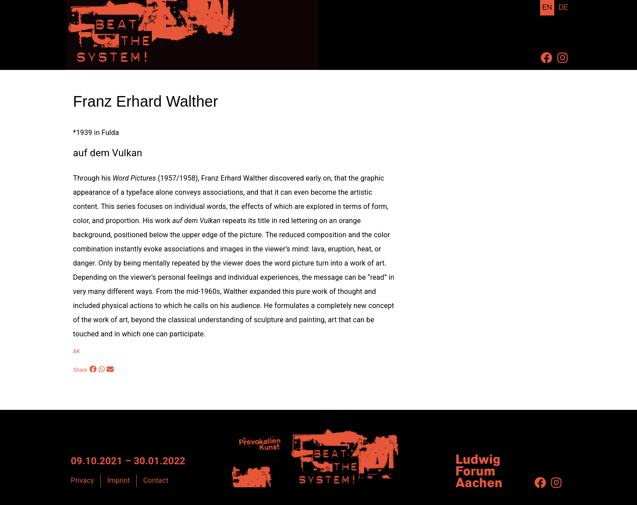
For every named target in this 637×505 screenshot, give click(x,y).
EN (547, 7)
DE (563, 7)
